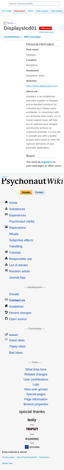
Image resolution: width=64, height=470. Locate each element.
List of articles (18, 265)
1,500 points (45, 28)
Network (13, 335)
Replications (17, 227)
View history (55, 11)
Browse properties (35, 404)
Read (28, 11)
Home (13, 202)
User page (6, 11)
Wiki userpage (32, 36)
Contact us (17, 300)
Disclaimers (44, 457)
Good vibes (17, 340)
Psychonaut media (21, 221)
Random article (19, 271)
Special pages (35, 394)
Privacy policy (8, 457)
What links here (35, 369)
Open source (18, 319)
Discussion (19, 11)
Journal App (17, 277)
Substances (17, 209)
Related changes (35, 374)
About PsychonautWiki (27, 457)
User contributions (35, 379)
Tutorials (15, 252)
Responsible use (20, 259)
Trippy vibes (17, 346)
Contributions (12, 36)
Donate (26, 192)
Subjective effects (21, 240)
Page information (35, 399)
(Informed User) (46, 32)
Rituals (14, 234)
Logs (36, 384)
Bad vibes (16, 352)
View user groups (36, 389)
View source (40, 11)
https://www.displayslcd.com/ (42, 86)
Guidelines (16, 306)
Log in (4, 177)
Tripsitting (15, 246)
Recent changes (20, 313)
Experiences (17, 215)
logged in (47, 162)
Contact (39, 192)
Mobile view (7, 463)
